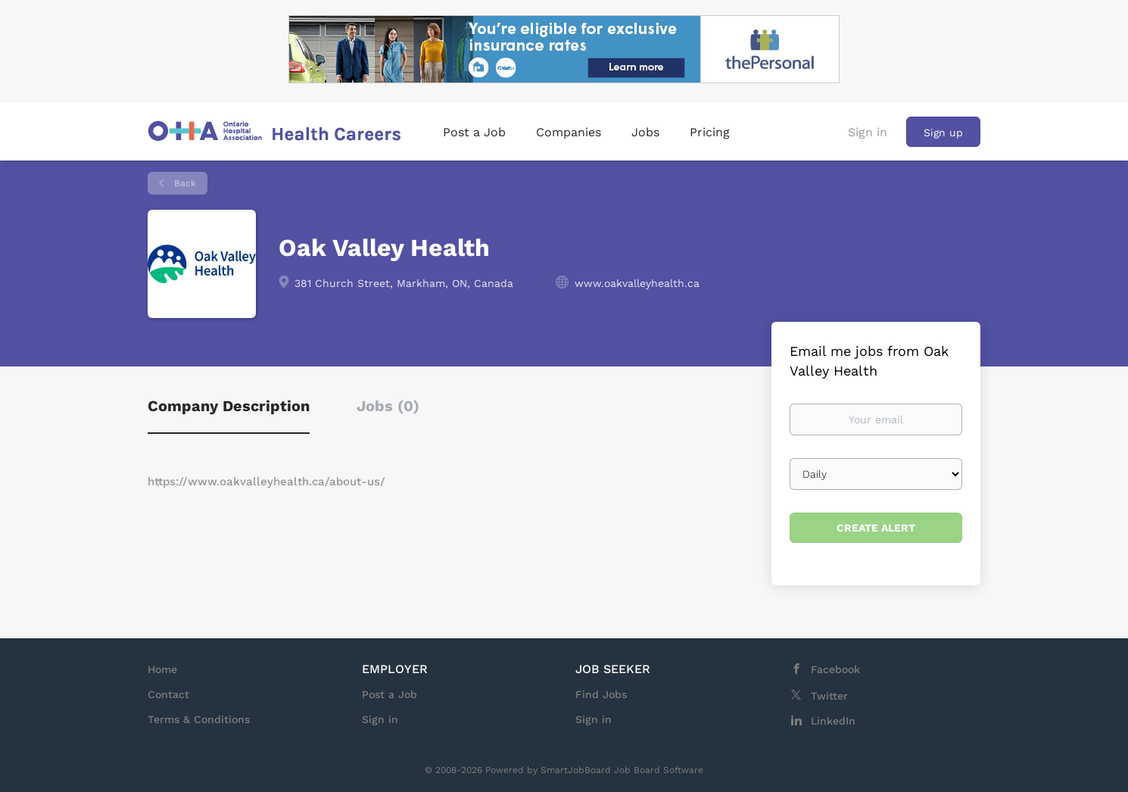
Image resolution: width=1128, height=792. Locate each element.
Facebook (835, 669)
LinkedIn (833, 721)
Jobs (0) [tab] (388, 406)
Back (183, 183)
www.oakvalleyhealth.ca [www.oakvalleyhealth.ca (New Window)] (637, 283)
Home (162, 669)
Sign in (867, 132)
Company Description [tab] (229, 406)
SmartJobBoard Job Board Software (622, 770)
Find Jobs (601, 694)
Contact (168, 694)
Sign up (943, 132)
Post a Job (389, 694)
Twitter (829, 696)
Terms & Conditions (199, 719)
